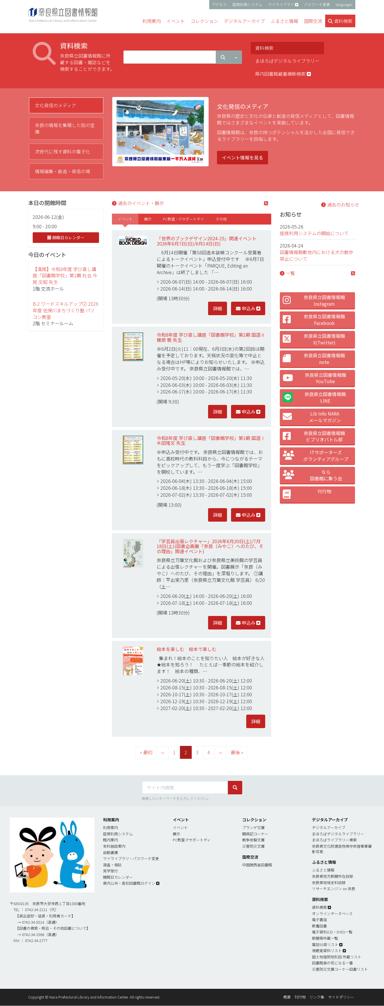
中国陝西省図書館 (257, 864)
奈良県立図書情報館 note (314, 358)
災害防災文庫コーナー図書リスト (340, 969)
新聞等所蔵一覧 (325, 938)
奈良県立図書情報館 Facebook (314, 319)
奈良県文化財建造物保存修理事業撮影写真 (342, 848)
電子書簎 (319, 919)
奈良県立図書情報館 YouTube (314, 378)
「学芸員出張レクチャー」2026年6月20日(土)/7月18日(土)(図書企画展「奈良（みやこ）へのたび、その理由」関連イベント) (210, 546)
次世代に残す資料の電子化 (62, 151)
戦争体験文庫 (253, 840)
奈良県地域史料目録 (329, 882)
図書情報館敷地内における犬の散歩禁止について (316, 255)
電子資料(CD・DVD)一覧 (332, 932)
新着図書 (319, 926)
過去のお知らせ (343, 204)
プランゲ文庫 (253, 827)
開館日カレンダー (65, 237)
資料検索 (264, 47)
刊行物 (307, 494)
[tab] (66, 105)
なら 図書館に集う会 (312, 475)
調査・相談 (112, 864)
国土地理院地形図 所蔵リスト (336, 957)
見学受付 (110, 871)
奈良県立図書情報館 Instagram (314, 300)
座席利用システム (247, 4)
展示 (148, 219)
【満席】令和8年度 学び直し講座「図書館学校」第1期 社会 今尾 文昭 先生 (65, 276)
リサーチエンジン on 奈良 (333, 888)
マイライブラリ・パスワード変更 (131, 858)
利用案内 (110, 827)
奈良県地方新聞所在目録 (332, 876)
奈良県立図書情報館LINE (314, 397)
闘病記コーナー (255, 834)
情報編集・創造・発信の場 (62, 171)
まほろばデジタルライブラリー (287, 60)
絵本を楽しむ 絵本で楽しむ (186, 649)
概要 (287, 997)
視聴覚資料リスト (327, 950)
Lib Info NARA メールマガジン (312, 417)
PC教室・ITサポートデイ (183, 219)
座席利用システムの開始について (314, 233)
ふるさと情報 (323, 870)
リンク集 (316, 997)
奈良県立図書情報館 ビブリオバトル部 (314, 436)
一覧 (290, 273)
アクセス (219, 4)
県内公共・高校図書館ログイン (129, 883)
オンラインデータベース (332, 913)
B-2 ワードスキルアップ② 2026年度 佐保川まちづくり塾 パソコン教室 (65, 310)
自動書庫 (110, 852)
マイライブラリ (281, 4)
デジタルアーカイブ (328, 827)
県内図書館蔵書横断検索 (283, 73)
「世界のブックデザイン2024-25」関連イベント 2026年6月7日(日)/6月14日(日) (209, 241)
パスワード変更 (317, 4)
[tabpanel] (234, 135)
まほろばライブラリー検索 (334, 840)
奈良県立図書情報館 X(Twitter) (314, 339)
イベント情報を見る (242, 157)
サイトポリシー (341, 997)
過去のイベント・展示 (141, 203)
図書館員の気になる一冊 (332, 963)
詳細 (217, 308)
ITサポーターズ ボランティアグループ (316, 455)
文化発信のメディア (55, 105)
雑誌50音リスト (325, 944)
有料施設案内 (114, 846)
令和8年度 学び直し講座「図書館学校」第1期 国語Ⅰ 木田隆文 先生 (211, 440)
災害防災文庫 (253, 846)
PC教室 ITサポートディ (192, 840)
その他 (221, 219)
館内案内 (110, 840)
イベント (125, 219)
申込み (245, 308)
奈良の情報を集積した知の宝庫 (65, 128)
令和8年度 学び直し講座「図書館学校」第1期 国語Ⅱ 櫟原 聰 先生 (211, 337)
